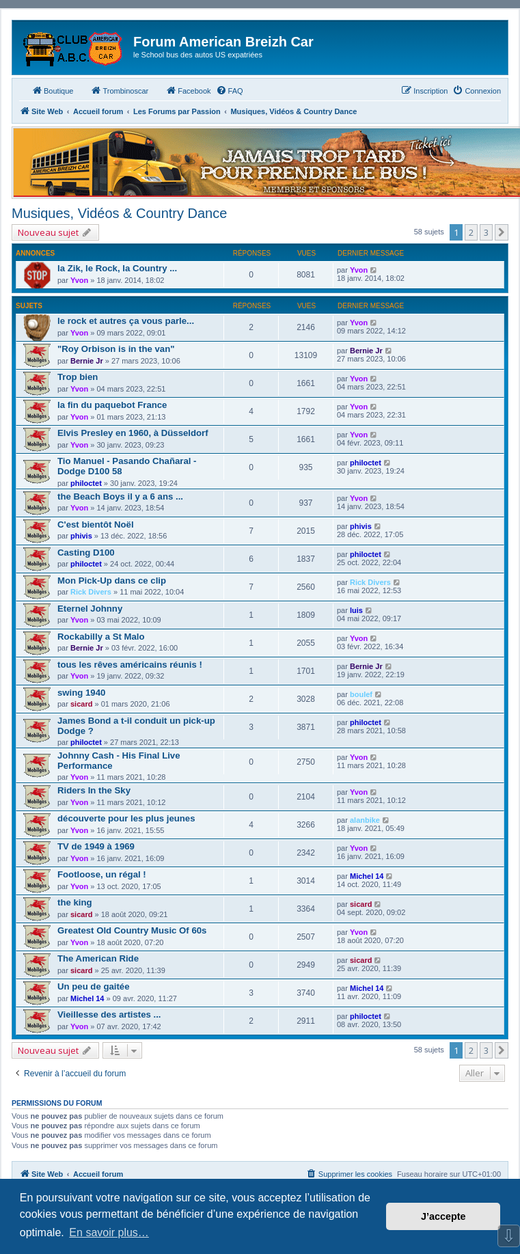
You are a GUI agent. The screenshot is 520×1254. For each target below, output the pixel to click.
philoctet (86, 483)
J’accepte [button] (443, 1216)
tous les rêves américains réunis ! (129, 664)
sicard (81, 704)
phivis (81, 536)
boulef (361, 694)
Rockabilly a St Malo (101, 636)
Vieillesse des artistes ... (109, 1014)
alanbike (365, 820)
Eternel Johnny (89, 608)
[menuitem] (229, 91)
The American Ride (98, 958)
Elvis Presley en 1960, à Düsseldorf (132, 433)
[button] (501, 232)
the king (74, 902)
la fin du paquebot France (112, 405)
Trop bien (77, 377)
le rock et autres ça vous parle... (125, 321)
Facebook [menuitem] (187, 90)
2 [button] (471, 232)
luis (356, 610)
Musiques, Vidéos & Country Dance (119, 213)
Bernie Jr (86, 361)
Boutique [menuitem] (52, 90)
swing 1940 (81, 692)
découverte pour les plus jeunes (126, 818)
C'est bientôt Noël (95, 524)
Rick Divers (90, 592)
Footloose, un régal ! (101, 874)
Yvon (79, 280)
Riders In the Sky (94, 790)
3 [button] (486, 232)
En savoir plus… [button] (109, 1232)
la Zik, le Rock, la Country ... (117, 268)
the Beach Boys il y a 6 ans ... (120, 496)
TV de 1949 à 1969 (96, 846)
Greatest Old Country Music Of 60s (131, 930)
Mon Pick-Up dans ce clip (111, 580)
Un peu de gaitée (93, 986)
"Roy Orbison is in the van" (116, 349)
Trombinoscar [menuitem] (119, 90)
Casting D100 (86, 552)
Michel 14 (367, 876)
